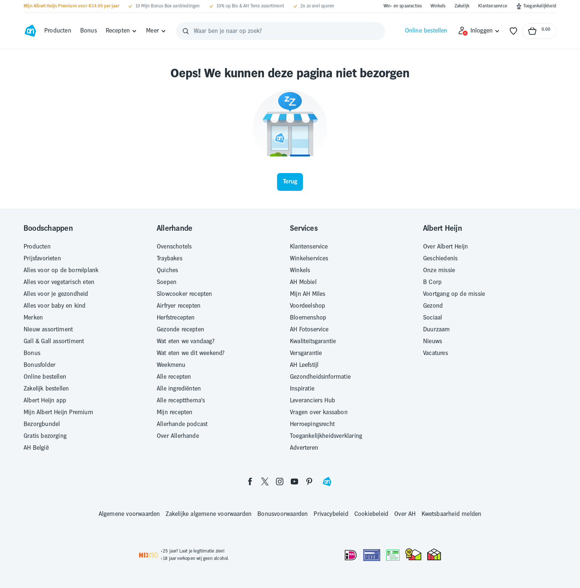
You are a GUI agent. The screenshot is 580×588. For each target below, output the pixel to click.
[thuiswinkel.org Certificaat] (413, 554)
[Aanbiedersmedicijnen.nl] (392, 555)
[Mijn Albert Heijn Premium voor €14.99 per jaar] (71, 6)
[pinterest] (309, 481)
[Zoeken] (185, 31)
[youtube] (294, 481)
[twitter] (264, 481)
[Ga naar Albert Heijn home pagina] (30, 31)
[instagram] (279, 481)
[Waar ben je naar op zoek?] (280, 31)
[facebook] (250, 481)
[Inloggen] (479, 31)
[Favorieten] (513, 31)
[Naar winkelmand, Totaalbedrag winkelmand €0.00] (539, 31)
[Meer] (156, 31)
